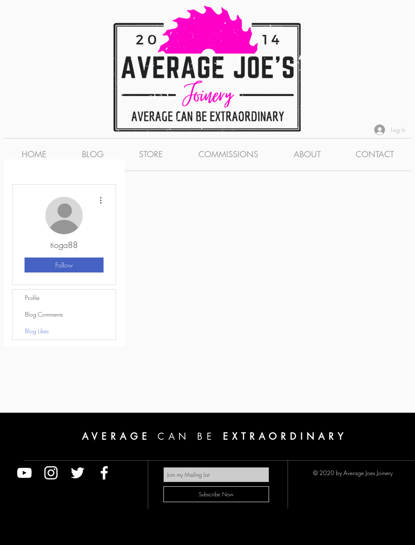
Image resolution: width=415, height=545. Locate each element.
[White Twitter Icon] (77, 473)
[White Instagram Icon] (51, 473)
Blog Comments (44, 314)
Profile (32, 298)
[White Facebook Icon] (104, 473)
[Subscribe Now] (216, 494)
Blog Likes (37, 331)
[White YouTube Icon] (24, 473)
